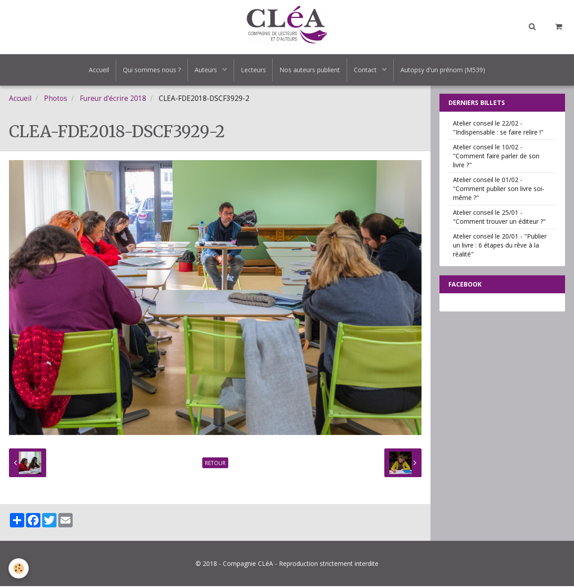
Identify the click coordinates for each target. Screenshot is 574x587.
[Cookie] (19, 568)
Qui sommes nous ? (152, 69)
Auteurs (207, 69)
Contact (366, 69)
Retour (215, 463)
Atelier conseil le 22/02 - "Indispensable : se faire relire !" (498, 128)
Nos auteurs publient (310, 69)
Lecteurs (253, 69)
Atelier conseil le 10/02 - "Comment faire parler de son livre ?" (496, 156)
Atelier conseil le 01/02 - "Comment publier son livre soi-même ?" (498, 189)
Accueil (99, 69)
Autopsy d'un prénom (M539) (443, 69)
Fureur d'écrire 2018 (113, 99)
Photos (55, 99)
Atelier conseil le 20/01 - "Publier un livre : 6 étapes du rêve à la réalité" (500, 246)
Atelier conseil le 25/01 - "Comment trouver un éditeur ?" (499, 217)
